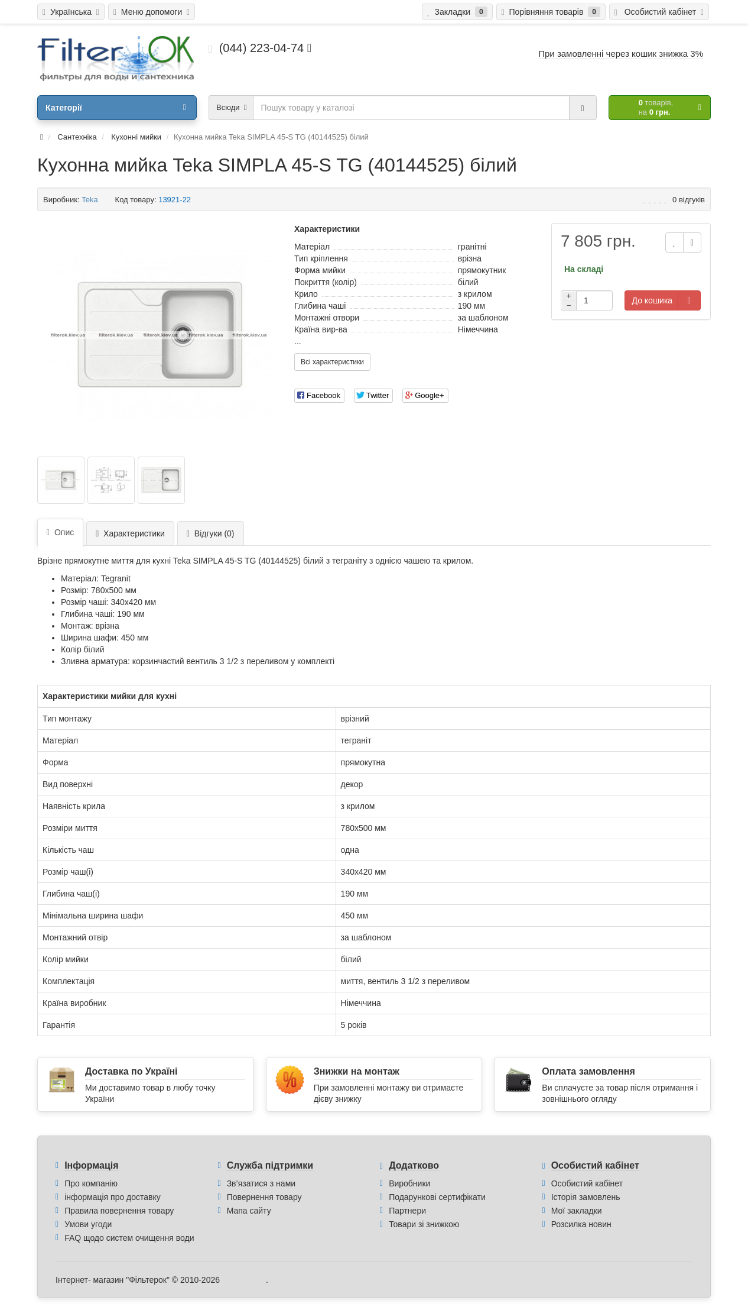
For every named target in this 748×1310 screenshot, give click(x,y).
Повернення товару (264, 1197)
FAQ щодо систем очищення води (129, 1238)
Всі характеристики (332, 362)
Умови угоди (88, 1224)
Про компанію (91, 1183)
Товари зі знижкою (424, 1224)
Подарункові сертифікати (437, 1197)
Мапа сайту (249, 1210)
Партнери (407, 1210)
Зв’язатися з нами (261, 1183)
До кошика (652, 300)
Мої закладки (576, 1210)
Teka (89, 199)
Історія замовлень (585, 1197)
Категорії (115, 108)
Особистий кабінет (587, 1183)
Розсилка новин (581, 1224)
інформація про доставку (112, 1197)
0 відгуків (688, 199)
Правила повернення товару (119, 1210)
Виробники (409, 1183)
